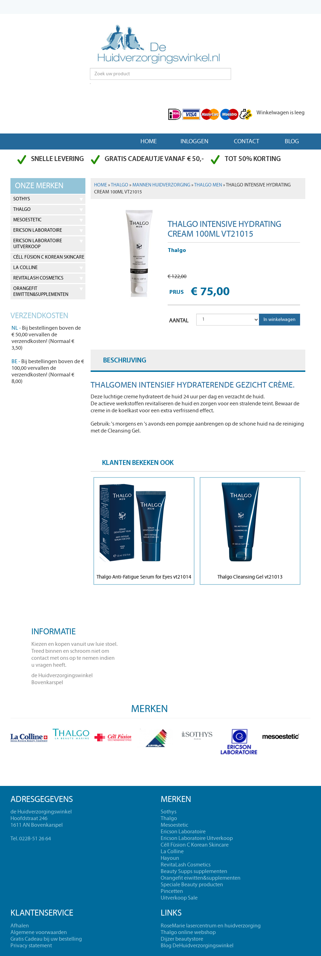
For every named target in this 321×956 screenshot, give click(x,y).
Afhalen (19, 926)
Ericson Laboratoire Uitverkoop (37, 244)
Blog (292, 141)
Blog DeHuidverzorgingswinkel (197, 945)
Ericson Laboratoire (37, 230)
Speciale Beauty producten (192, 884)
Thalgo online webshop (188, 932)
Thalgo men (208, 185)
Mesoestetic (27, 220)
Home (148, 141)
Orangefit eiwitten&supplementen (40, 291)
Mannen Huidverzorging (161, 185)
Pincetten (172, 891)
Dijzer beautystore (182, 939)
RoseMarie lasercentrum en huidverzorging (211, 926)
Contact (246, 141)
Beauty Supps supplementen (194, 871)
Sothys (21, 199)
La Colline (25, 267)
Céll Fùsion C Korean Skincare (48, 257)
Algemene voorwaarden (38, 932)
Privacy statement (31, 945)
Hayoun (170, 858)
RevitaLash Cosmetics (38, 278)
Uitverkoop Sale (179, 898)
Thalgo (22, 209)
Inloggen (194, 141)
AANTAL (179, 321)
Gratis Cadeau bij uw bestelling (46, 939)
